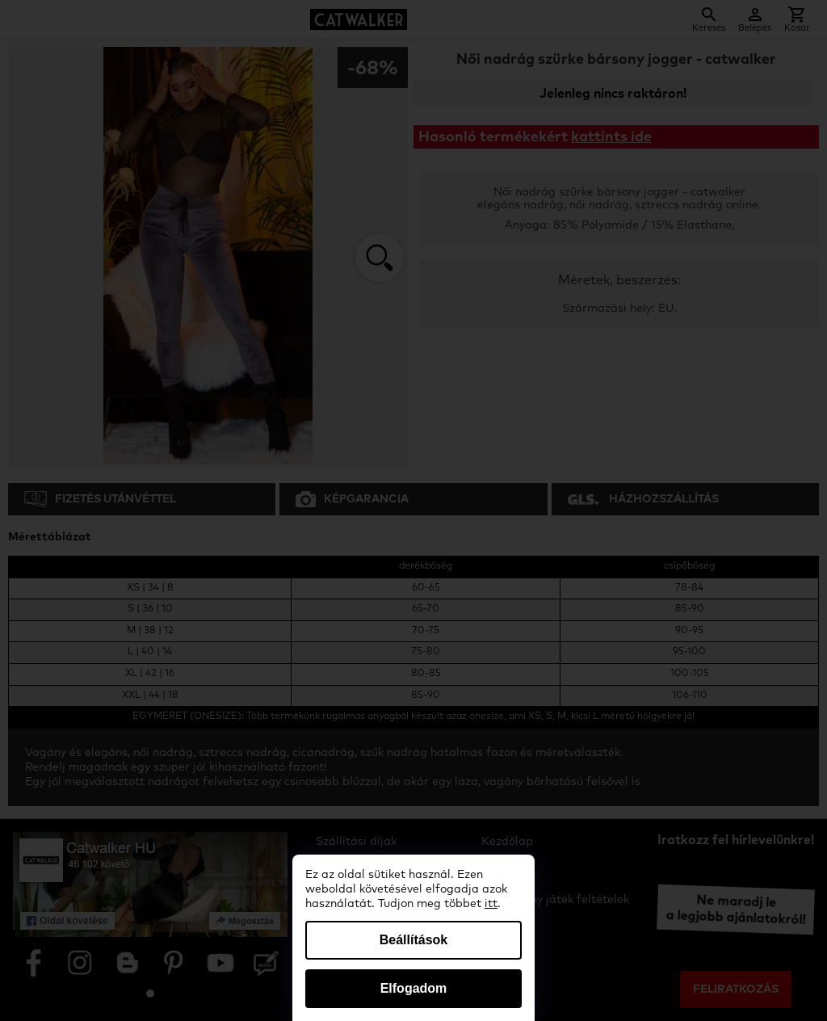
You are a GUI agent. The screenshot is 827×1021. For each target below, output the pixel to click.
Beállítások (413, 940)
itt (491, 904)
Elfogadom (413, 988)
